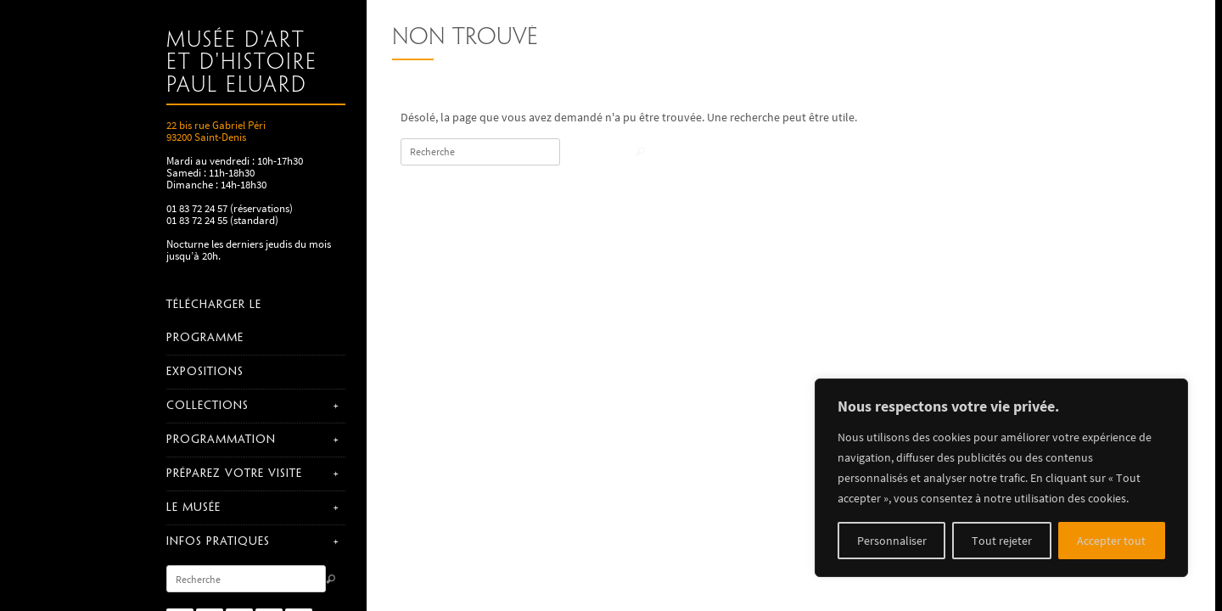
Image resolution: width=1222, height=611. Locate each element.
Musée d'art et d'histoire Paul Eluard (241, 63)
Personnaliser (892, 540)
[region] (1001, 477)
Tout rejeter (1002, 540)
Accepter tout (1111, 540)
